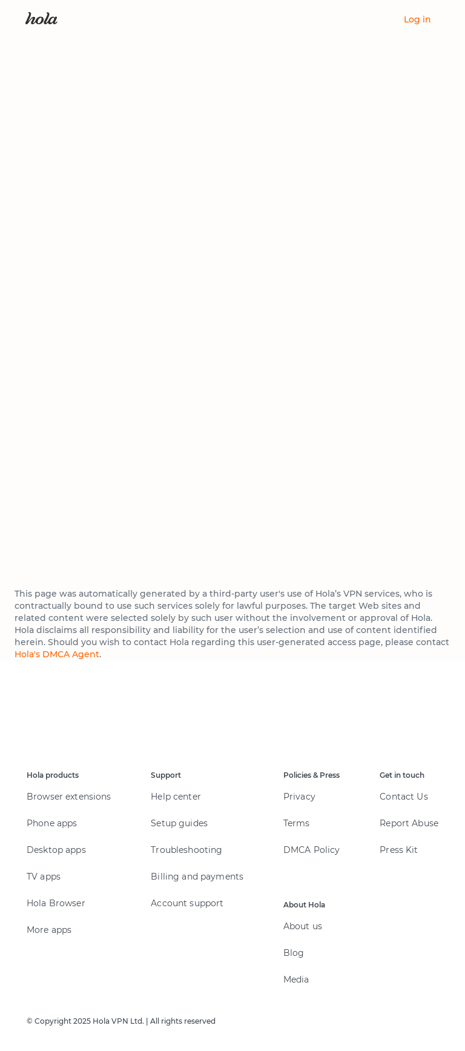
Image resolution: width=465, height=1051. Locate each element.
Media (296, 979)
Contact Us (403, 796)
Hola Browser (56, 903)
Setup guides (179, 823)
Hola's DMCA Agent (57, 654)
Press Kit (399, 849)
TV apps (44, 876)
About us (302, 926)
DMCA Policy (311, 849)
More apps (49, 929)
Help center (176, 796)
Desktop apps (56, 849)
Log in (417, 19)
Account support (187, 903)
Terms (296, 823)
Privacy (299, 796)
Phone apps (52, 823)
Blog (294, 952)
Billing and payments (197, 876)
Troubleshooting (186, 849)
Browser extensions (69, 796)
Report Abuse (409, 823)
